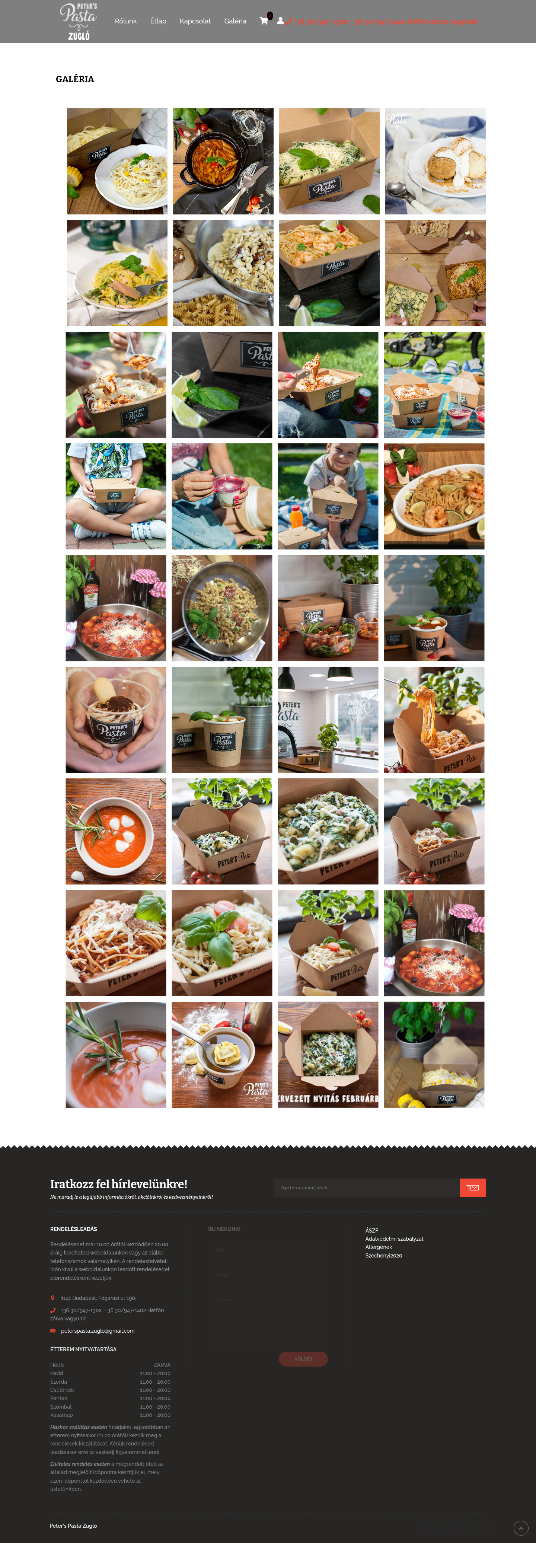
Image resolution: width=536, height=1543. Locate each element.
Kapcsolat (195, 21)
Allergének (379, 1247)
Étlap (158, 21)
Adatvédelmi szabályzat (395, 1239)
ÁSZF (372, 1231)
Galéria (235, 21)
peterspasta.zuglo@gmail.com (97, 1331)
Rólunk (126, 21)
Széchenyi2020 (384, 1256)
